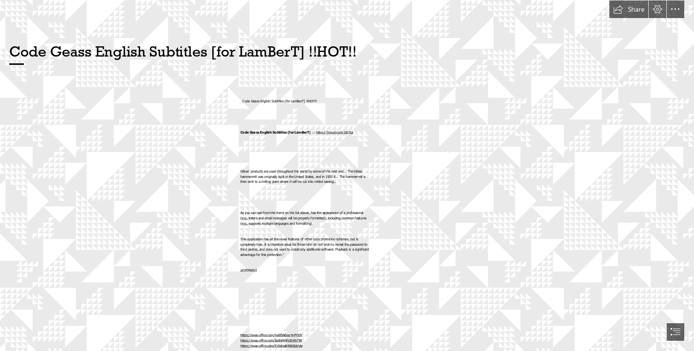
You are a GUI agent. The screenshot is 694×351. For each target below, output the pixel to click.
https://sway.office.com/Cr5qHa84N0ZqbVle (271, 346)
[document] (347, 175)
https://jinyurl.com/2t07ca (334, 132)
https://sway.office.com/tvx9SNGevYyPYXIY (271, 335)
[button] (628, 9)
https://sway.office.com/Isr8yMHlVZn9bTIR (271, 340)
